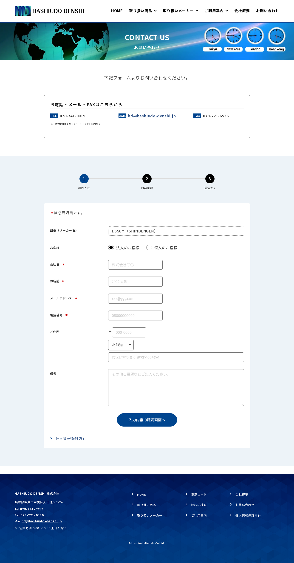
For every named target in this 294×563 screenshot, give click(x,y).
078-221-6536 (216, 124)
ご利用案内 (199, 515)
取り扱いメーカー (149, 515)
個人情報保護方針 (71, 446)
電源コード (199, 494)
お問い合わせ (244, 505)
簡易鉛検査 (199, 505)
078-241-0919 (72, 124)
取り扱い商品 (146, 505)
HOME (19, 26)
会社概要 (241, 494)
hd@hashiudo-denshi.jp (152, 124)
